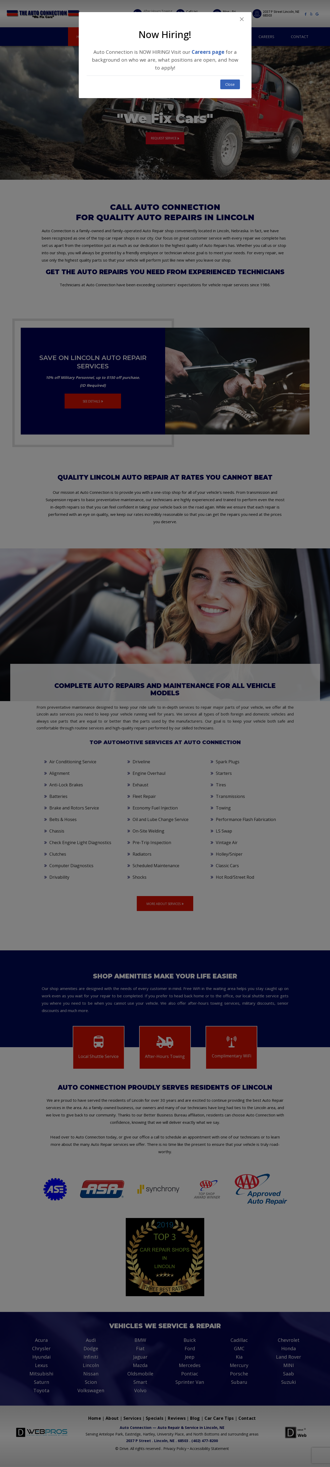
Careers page (208, 52)
